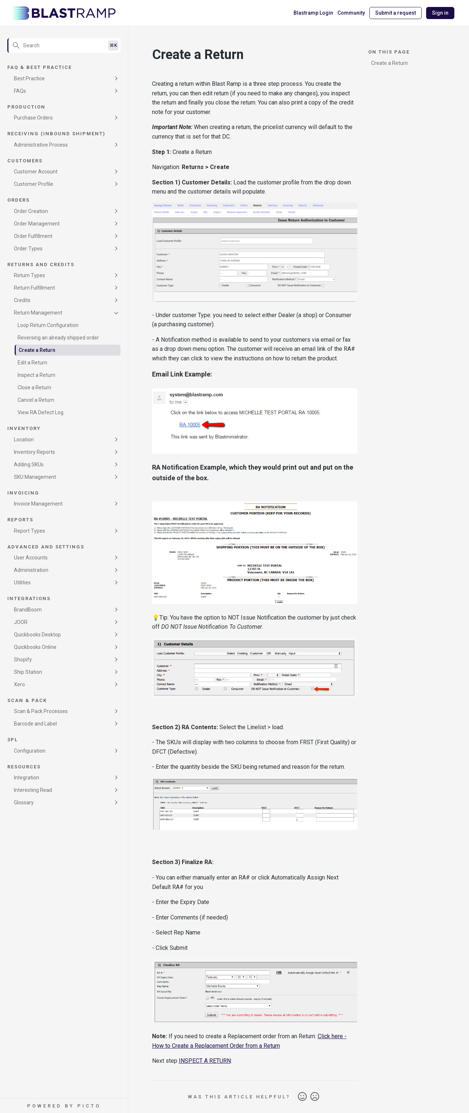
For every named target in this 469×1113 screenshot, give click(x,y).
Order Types (28, 248)
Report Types (29, 531)
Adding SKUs (29, 464)
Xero (19, 684)
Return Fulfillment (34, 288)
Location (24, 439)
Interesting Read (33, 790)
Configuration (29, 751)
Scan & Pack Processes (41, 711)
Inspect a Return (36, 375)
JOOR (20, 622)
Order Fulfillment (33, 236)
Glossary (24, 802)
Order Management (37, 224)
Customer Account (36, 172)
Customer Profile (33, 184)
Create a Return (37, 350)
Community (351, 13)
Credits (22, 300)
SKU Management (35, 477)
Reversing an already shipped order (58, 338)
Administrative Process (41, 145)
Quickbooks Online (35, 647)
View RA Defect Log (40, 412)
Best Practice (29, 78)
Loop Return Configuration (48, 325)
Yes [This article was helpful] (302, 1097)
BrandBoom (28, 610)
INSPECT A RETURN (205, 1060)
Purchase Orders (33, 118)
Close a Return (34, 387)
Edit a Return (32, 363)
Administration (31, 570)
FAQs (20, 91)
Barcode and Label (35, 724)
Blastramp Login (313, 13)
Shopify (23, 659)
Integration (26, 777)
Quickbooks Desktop (37, 635)
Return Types (29, 275)
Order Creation (31, 211)
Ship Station (28, 672)
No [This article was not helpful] (314, 1097)
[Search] (64, 45)
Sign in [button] (440, 13)
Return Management (38, 313)
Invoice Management (38, 504)
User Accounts (31, 558)
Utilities (22, 582)
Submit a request (395, 13)
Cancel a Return (36, 400)
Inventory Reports (34, 452)
